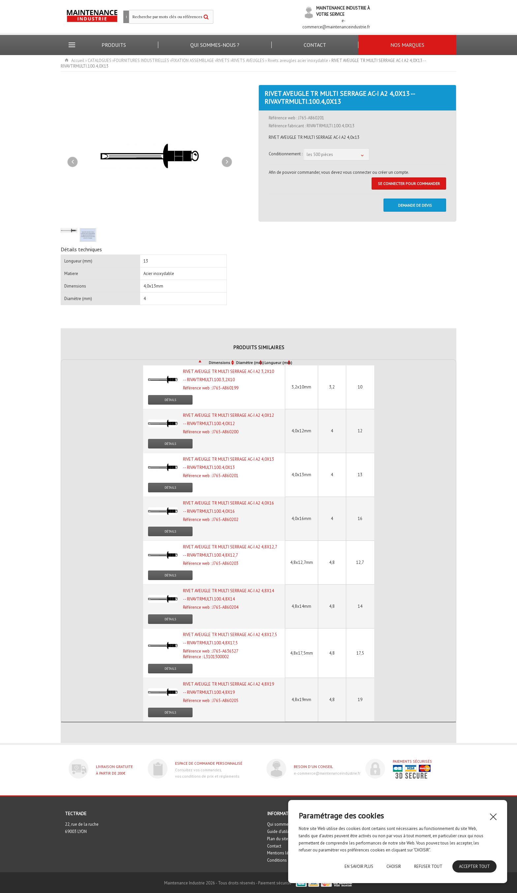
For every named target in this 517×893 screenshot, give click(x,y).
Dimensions (219, 362)
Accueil (77, 60)
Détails (170, 400)
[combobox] (336, 154)
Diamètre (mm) (250, 362)
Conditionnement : (286, 153)
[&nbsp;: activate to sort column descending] (132, 362)
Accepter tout (474, 866)
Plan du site (277, 839)
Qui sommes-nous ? (214, 45)
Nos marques (407, 45)
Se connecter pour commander (409, 183)
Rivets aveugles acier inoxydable (298, 60)
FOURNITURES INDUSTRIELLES (141, 60)
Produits (114, 45)
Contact (315, 45)
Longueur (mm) (278, 362)
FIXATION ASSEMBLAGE (192, 60)
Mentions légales (283, 853)
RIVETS (222, 60)
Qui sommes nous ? (285, 824)
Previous (72, 162)
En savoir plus (359, 866)
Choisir (393, 866)
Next (227, 162)
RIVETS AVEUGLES (248, 60)
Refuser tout (428, 866)
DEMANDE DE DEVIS (415, 205)
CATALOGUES (99, 60)
